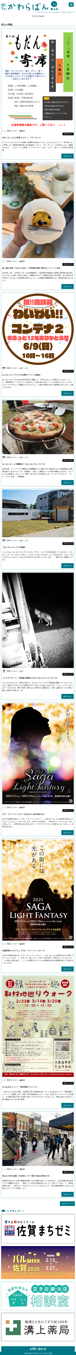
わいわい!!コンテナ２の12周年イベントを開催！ (21, 375)
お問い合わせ (38, 1348)
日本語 (34, 16)
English (41, 16)
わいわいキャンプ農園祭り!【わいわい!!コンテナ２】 (24, 464)
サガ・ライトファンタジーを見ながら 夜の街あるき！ (24, 814)
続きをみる (67, 156)
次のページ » (67, 1203)
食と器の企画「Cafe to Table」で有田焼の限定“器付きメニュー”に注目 (31, 268)
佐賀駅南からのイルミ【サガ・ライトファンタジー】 (24, 951)
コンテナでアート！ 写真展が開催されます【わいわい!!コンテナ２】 (30, 678)
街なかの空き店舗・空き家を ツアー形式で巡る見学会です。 (26, 1176)
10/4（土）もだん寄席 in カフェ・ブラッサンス (21, 138)
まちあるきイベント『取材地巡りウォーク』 (20, 1087)
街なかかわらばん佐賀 (30, 6)
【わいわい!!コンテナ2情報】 (14, 547)
